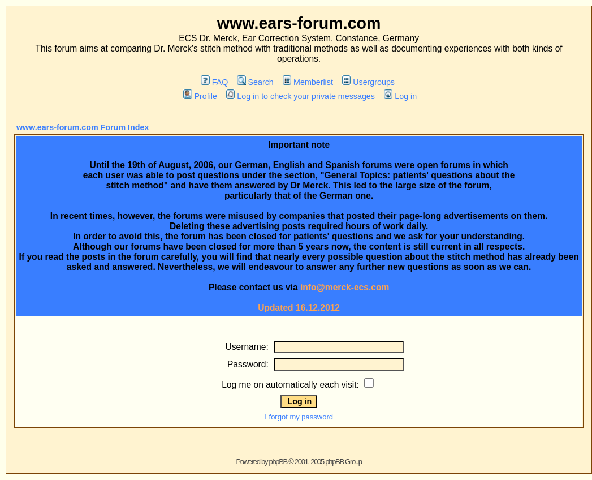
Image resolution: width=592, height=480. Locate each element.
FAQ (214, 82)
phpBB (278, 461)
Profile (200, 96)
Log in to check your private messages (300, 96)
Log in (400, 96)
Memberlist (308, 82)
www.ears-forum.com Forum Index (82, 127)
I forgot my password (299, 417)
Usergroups (368, 82)
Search (255, 82)
